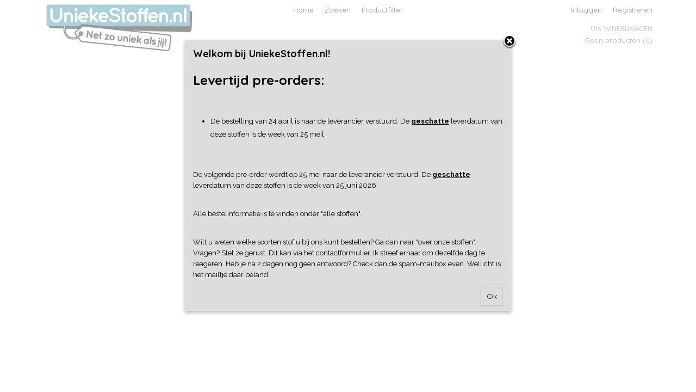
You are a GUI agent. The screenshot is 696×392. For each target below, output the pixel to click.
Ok (492, 296)
